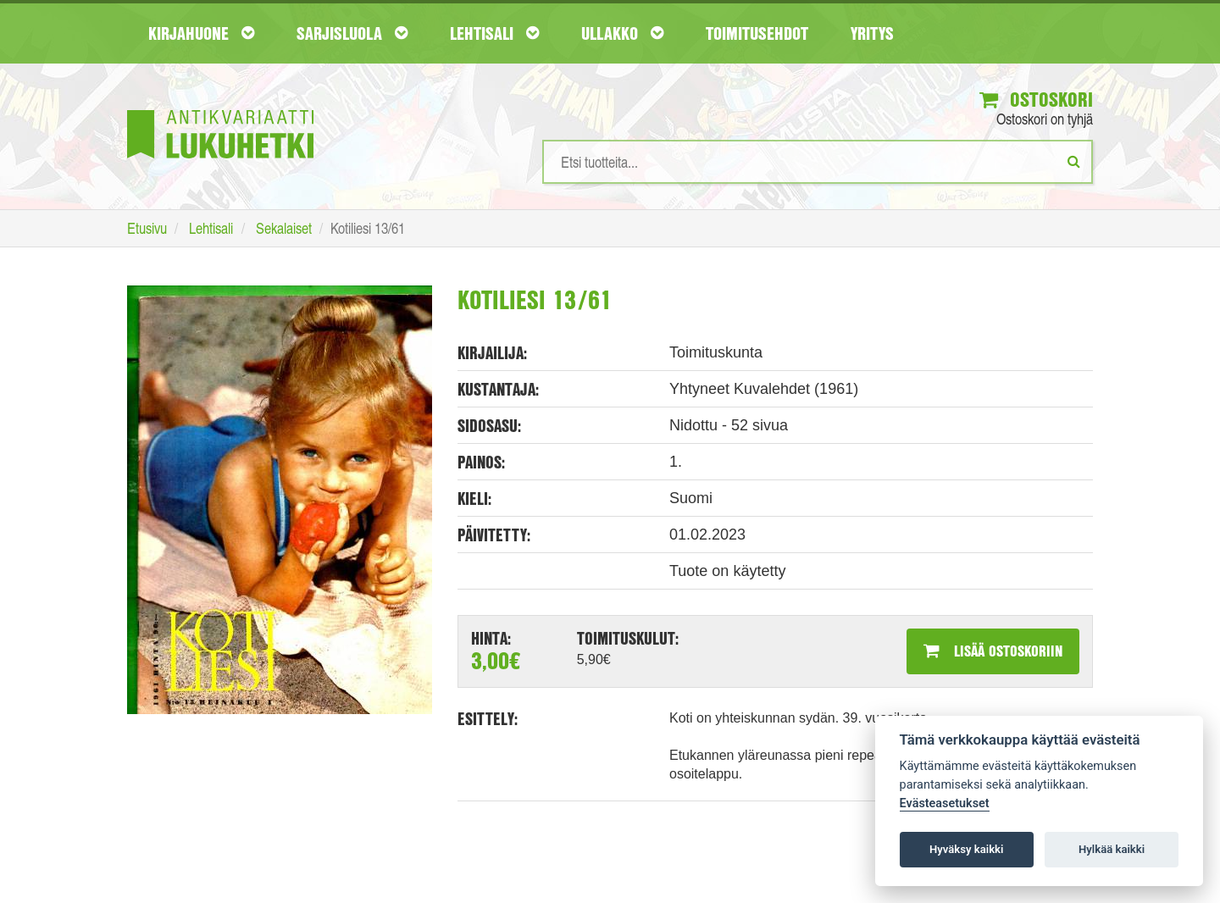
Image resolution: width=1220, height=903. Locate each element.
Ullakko (622, 33)
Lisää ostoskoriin (992, 651)
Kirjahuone (201, 33)
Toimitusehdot (757, 33)
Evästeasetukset (945, 803)
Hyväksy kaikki (966, 849)
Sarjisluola (352, 33)
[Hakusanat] (817, 162)
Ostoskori (1036, 99)
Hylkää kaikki (1112, 849)
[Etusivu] (220, 109)
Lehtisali (494, 33)
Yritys (872, 33)
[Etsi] (1074, 160)
